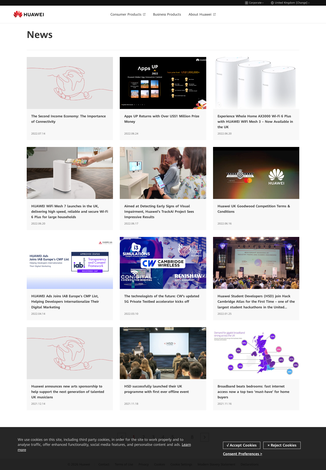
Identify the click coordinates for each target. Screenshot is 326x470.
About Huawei (202, 14)
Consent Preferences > (242, 454)
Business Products (167, 14)
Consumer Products (127, 14)
